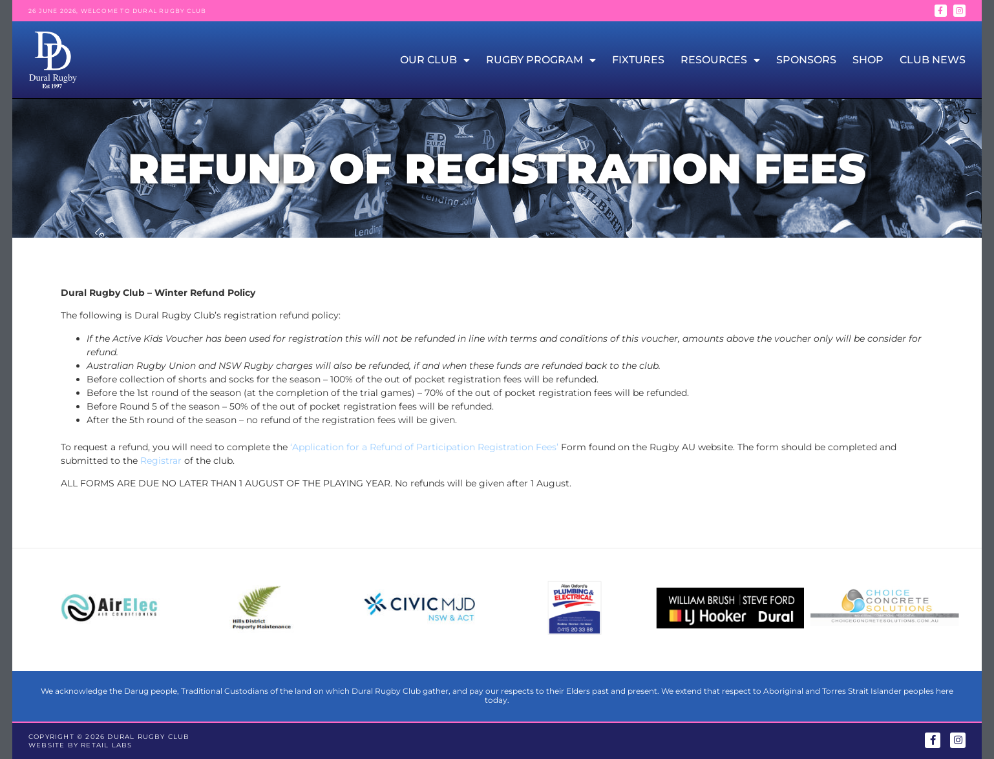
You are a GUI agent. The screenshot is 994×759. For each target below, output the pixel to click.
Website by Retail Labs (80, 745)
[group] (109, 610)
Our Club (435, 60)
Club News (933, 60)
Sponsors (806, 60)
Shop (867, 60)
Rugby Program (541, 60)
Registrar (161, 460)
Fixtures (638, 60)
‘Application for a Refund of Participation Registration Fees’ (424, 447)
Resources (720, 60)
